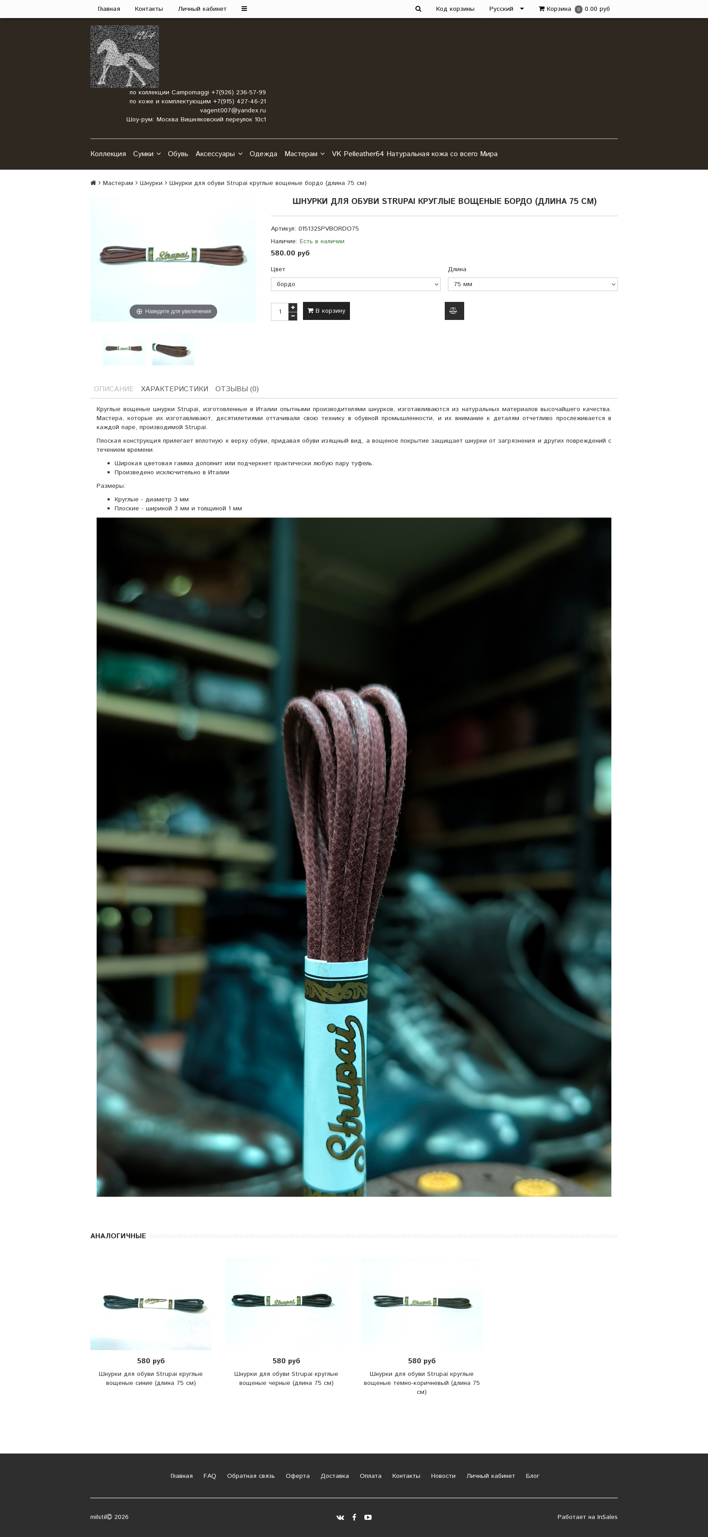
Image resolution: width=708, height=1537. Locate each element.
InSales (607, 1517)
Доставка (333, 1476)
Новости (442, 1476)
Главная (109, 9)
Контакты (149, 9)
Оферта (297, 1476)
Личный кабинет (202, 9)
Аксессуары (219, 154)
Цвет (278, 269)
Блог (532, 1476)
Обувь (178, 154)
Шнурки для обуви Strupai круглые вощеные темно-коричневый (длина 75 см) (422, 1383)
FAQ (208, 1476)
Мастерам (304, 154)
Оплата (370, 1476)
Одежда (263, 154)
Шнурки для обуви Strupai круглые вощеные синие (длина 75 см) (151, 1379)
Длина (457, 269)
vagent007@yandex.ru (233, 110)
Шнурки (151, 183)
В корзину (326, 310)
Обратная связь (250, 1476)
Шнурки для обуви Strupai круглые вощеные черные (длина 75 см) (286, 1379)
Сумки (147, 154)
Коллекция (108, 154)
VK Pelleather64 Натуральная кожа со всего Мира (415, 154)
